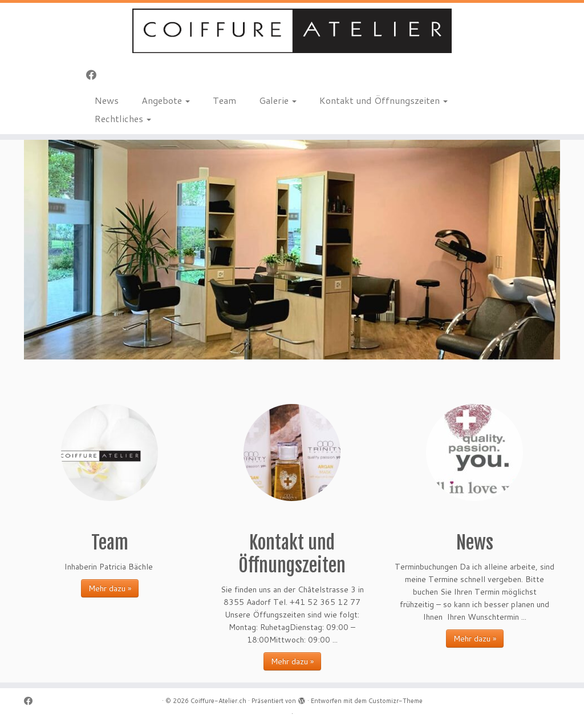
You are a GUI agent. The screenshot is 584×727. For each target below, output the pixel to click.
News (107, 100)
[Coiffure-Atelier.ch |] (292, 31)
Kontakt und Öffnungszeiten (383, 100)
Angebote (165, 100)
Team (224, 100)
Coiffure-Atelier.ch (218, 700)
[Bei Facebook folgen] (95, 74)
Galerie (278, 100)
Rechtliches (123, 118)
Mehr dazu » (109, 588)
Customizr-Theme (395, 700)
